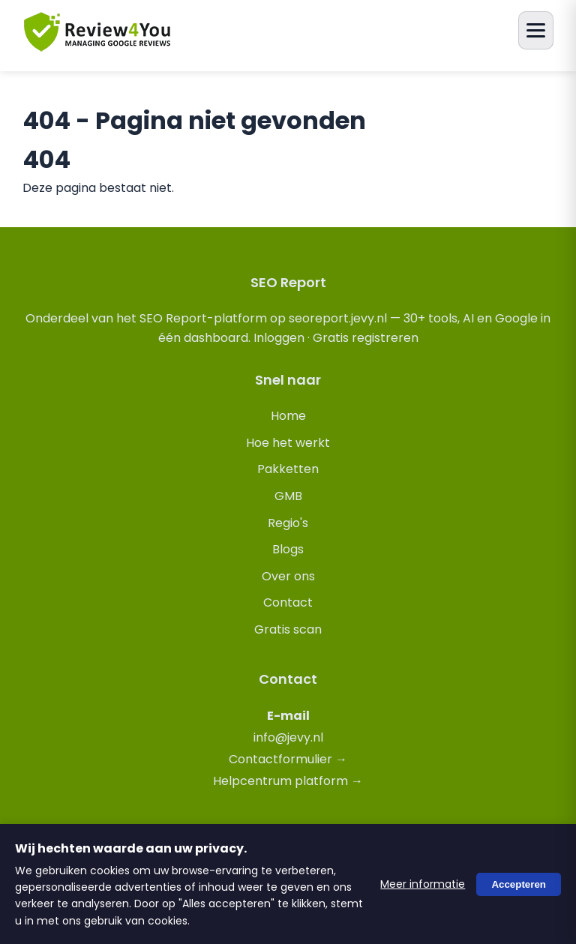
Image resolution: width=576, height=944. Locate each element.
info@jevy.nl (288, 737)
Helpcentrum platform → (288, 781)
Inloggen (279, 337)
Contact (288, 602)
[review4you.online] (97, 45)
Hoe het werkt (288, 442)
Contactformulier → (288, 759)
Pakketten (288, 469)
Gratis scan (288, 629)
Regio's (288, 523)
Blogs (288, 549)
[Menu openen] (536, 30)
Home (288, 415)
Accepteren (518, 883)
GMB (288, 496)
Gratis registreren (365, 337)
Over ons (288, 576)
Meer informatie (422, 884)
